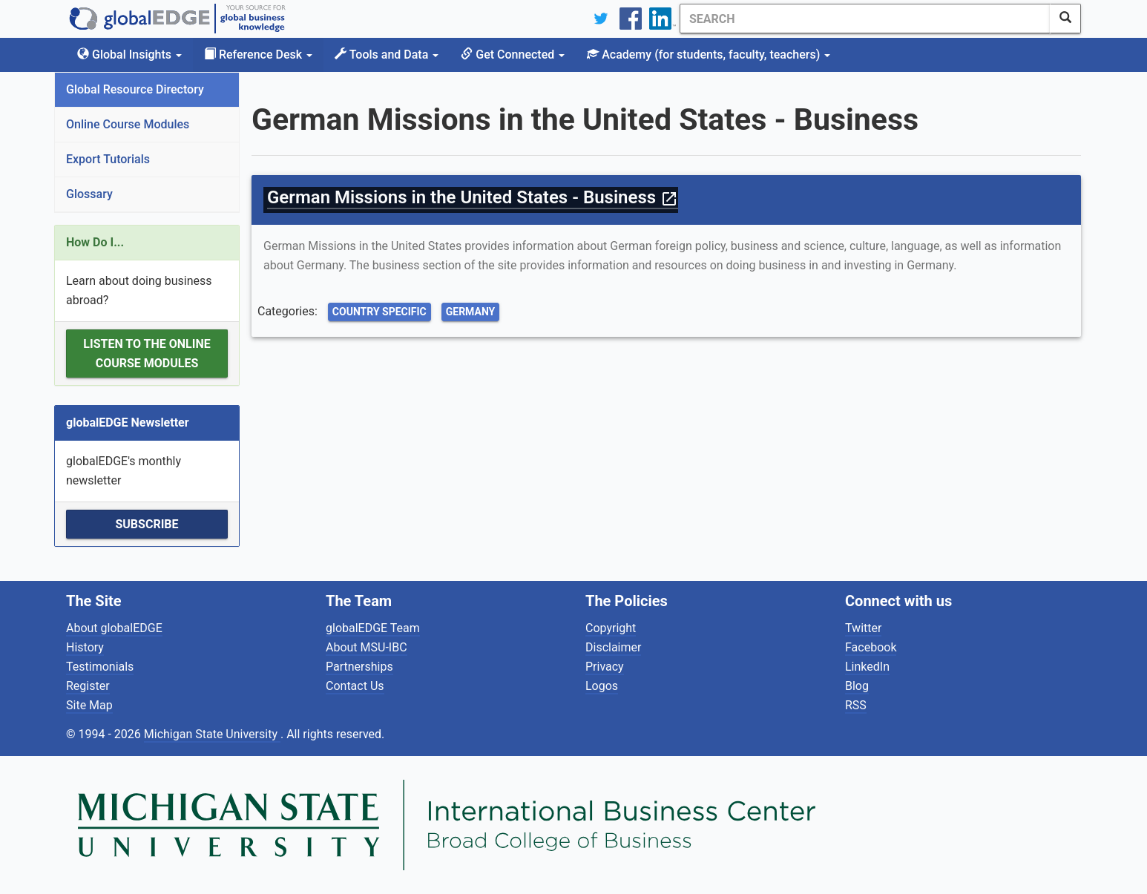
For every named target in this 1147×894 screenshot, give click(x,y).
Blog (857, 686)
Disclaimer (613, 647)
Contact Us (355, 686)
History (85, 647)
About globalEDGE (114, 628)
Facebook (870, 647)
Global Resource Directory (135, 89)
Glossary (89, 194)
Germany (471, 312)
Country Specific (379, 312)
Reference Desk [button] (258, 54)
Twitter (863, 628)
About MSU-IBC (366, 647)
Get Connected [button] (513, 54)
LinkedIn (867, 667)
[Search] (865, 18)
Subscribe (146, 524)
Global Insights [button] (129, 54)
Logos (601, 686)
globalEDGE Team (373, 628)
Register (88, 686)
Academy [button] (708, 54)
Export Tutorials (108, 159)
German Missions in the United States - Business (472, 197)
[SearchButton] (1065, 18)
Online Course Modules (127, 124)
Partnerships (359, 667)
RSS (856, 705)
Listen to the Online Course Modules (146, 353)
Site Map (89, 705)
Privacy (604, 667)
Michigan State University (212, 734)
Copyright (610, 628)
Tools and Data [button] (386, 54)
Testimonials (100, 667)
